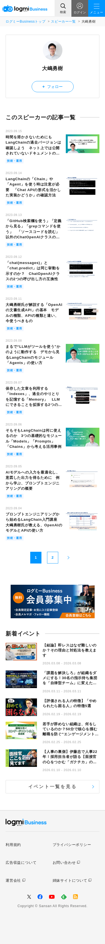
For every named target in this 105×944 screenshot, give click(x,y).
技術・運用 (14, 160)
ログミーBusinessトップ (25, 21)
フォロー (52, 86)
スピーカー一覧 (63, 21)
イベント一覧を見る (52, 786)
